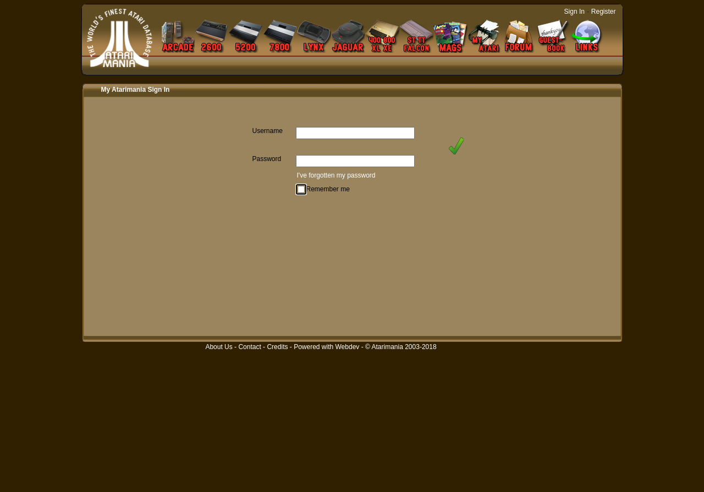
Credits (277, 347)
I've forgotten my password (336, 175)
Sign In (574, 11)
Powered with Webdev (326, 347)
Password (267, 159)
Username (267, 131)
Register (603, 11)
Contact (249, 347)
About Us (218, 347)
